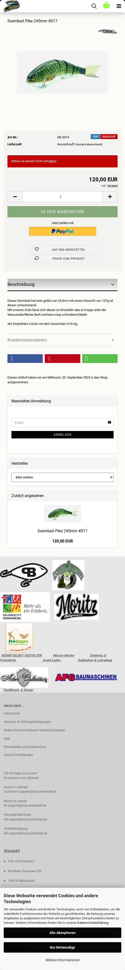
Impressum (12, 713)
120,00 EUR (62, 541)
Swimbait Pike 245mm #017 (62, 531)
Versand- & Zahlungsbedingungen (27, 722)
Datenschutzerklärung (92, 923)
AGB (7, 738)
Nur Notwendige (62, 947)
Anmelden (63, 434)
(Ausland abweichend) (88, 144)
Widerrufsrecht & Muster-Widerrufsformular (34, 730)
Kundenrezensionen (27, 340)
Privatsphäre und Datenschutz (25, 747)
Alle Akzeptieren (62, 933)
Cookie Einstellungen (18, 755)
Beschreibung (21, 284)
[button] (25, 358)
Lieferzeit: (14, 144)
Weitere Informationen (62, 960)
